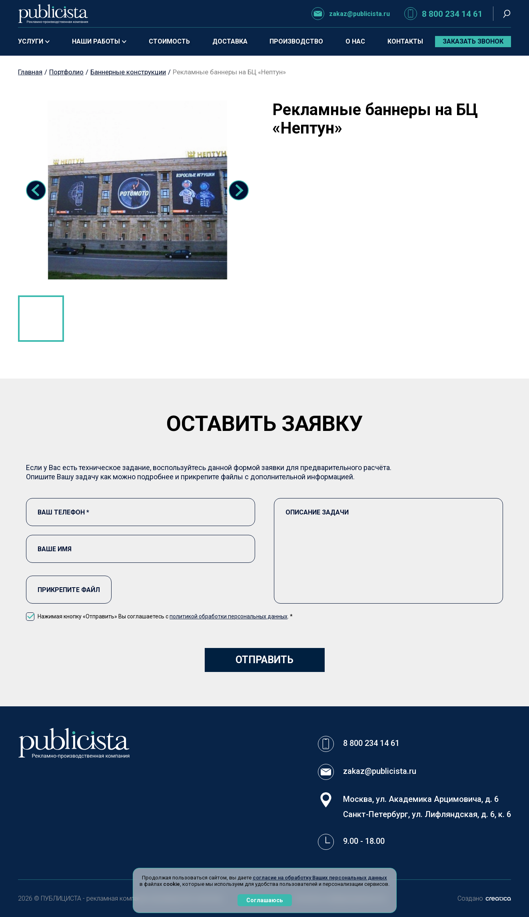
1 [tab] (41, 318)
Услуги (34, 41)
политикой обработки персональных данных (228, 616)
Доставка (230, 41)
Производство (296, 41)
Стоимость (169, 41)
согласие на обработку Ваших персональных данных (320, 878)
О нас (355, 41)
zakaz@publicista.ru (350, 13)
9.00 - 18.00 (364, 841)
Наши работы (99, 41)
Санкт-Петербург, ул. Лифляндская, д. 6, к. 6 (427, 814)
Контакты (405, 41)
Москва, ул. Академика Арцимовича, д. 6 (421, 799)
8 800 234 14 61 (443, 13)
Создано (484, 898)
